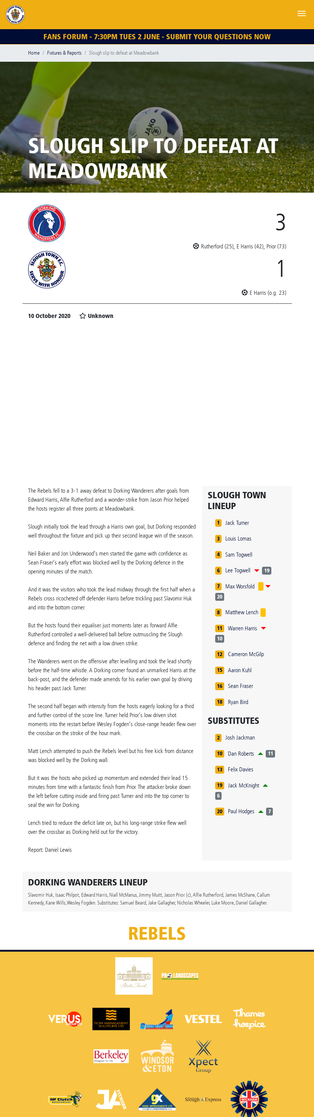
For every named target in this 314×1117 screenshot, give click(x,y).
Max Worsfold (239, 586)
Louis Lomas (238, 538)
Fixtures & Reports (64, 53)
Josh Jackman (240, 737)
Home (34, 53)
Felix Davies (240, 769)
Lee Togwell (237, 570)
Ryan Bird (238, 702)
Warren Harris (242, 628)
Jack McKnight (243, 785)
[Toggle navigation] (301, 13)
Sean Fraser (240, 685)
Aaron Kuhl (239, 670)
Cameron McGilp (246, 654)
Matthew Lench (241, 612)
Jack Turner (237, 522)
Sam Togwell (238, 554)
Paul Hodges (241, 811)
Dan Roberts (241, 753)
